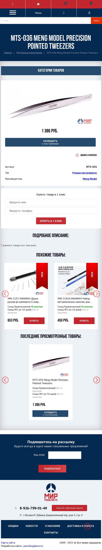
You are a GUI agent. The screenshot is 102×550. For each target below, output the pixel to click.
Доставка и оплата (80, 526)
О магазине (52, 526)
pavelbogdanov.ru (33, 546)
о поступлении (50, 142)
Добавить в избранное (88, 155)
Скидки (13, 526)
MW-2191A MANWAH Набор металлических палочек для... (74, 300)
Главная (8, 52)
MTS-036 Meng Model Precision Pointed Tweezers (50, 381)
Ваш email (39, 454)
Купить (34, 320)
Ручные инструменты (84, 172)
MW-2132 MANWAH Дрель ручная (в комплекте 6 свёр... (24, 300)
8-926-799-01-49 (33, 508)
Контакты (51, 532)
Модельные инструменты (29, 52)
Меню (38, 12)
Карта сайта (8, 542)
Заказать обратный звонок (69, 507)
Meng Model (90, 178)
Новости (32, 526)
